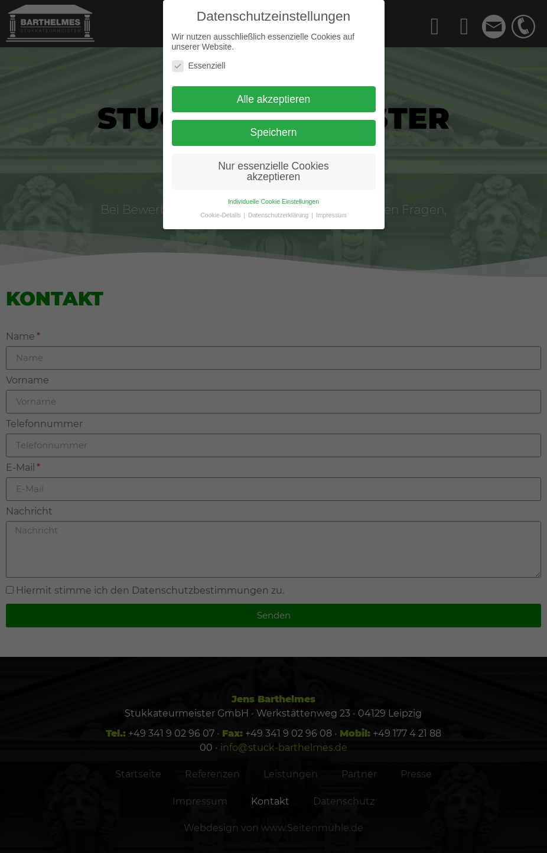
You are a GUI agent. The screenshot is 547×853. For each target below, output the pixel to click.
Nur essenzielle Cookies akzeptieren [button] (273, 171)
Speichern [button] (273, 132)
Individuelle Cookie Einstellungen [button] (273, 201)
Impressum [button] (331, 215)
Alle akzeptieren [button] (274, 99)
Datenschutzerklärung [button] (279, 215)
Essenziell (199, 65)
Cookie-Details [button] (221, 215)
